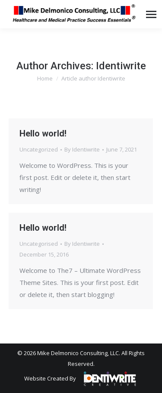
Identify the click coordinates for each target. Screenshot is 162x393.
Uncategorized (38, 149)
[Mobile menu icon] (151, 14)
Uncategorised (38, 244)
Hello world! (43, 133)
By (82, 149)
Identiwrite (121, 66)
